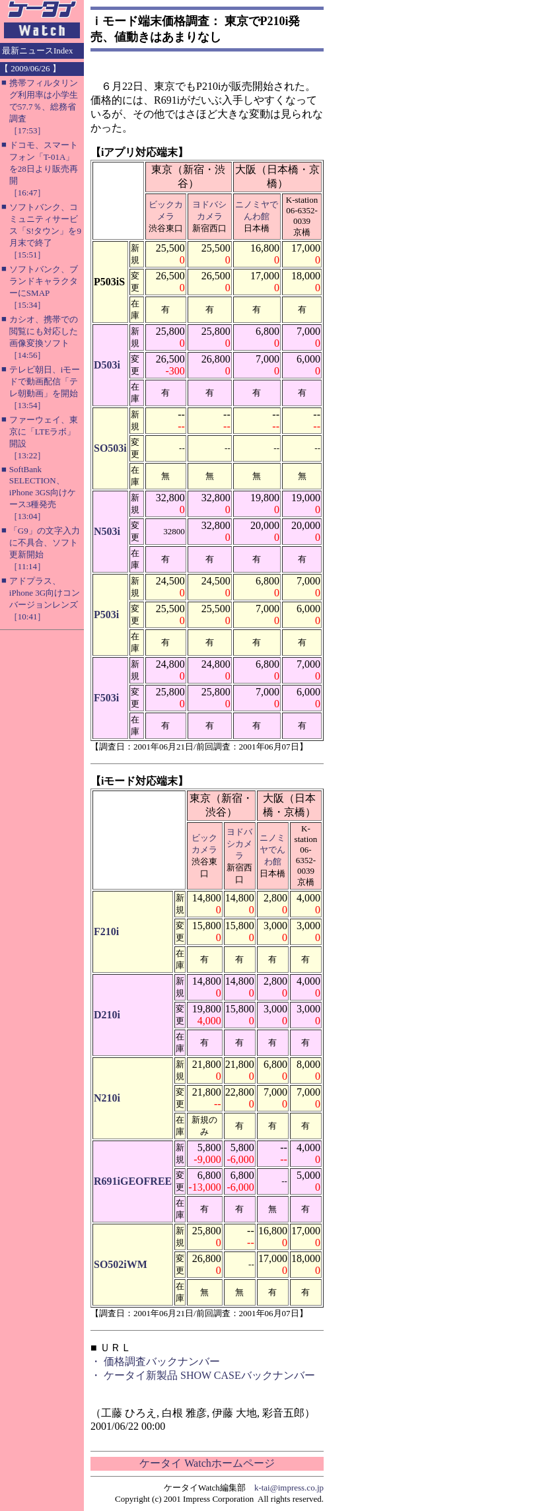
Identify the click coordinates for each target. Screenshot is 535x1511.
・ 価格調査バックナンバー (155, 1361)
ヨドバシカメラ (239, 844)
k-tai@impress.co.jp (289, 1488)
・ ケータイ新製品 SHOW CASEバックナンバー (202, 1375)
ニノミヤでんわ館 (272, 849)
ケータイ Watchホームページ (206, 1463)
